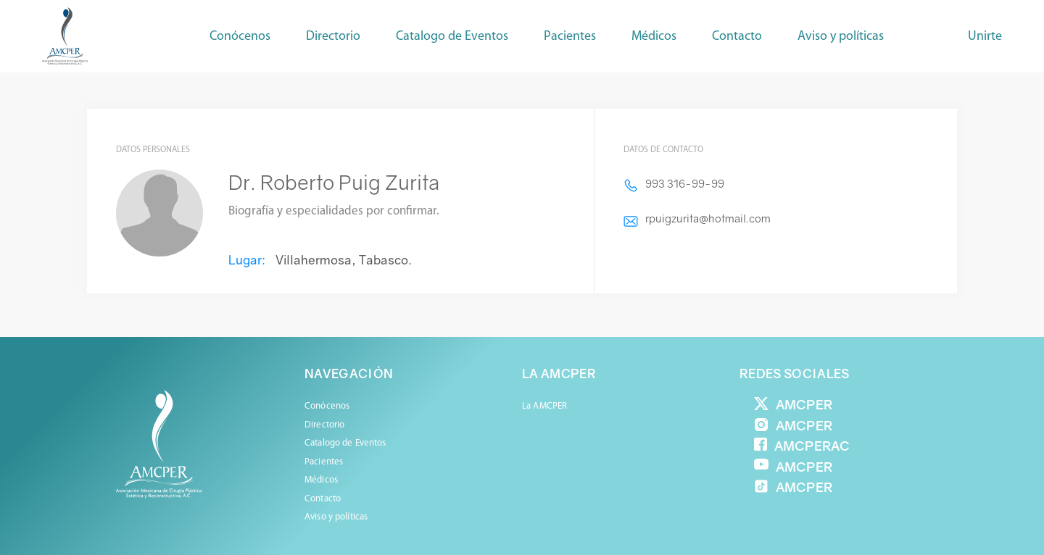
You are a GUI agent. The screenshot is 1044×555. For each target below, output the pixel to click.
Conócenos (240, 36)
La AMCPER (544, 406)
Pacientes (323, 462)
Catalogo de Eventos (452, 36)
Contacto (737, 36)
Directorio (333, 36)
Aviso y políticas (841, 36)
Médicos (321, 480)
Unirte (985, 36)
